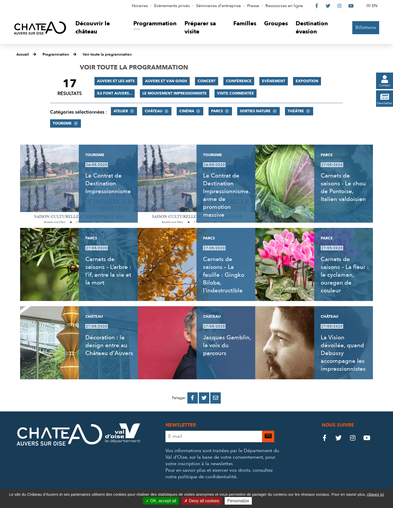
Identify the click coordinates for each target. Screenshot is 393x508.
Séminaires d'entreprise (218, 6)
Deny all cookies (201, 501)
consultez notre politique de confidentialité (219, 473)
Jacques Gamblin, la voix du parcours (227, 345)
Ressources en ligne (284, 6)
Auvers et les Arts (116, 81)
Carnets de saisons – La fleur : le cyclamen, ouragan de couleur (345, 274)
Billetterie (365, 27)
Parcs (217, 111)
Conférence (239, 81)
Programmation (56, 54)
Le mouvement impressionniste (174, 93)
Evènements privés (172, 6)
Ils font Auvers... (114, 93)
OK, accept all (161, 501)
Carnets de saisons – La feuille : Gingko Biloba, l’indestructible (223, 274)
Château (153, 111)
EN (375, 6)
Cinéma (186, 111)
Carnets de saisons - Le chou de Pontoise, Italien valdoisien (343, 187)
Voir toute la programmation (107, 54)
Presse (253, 6)
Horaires (140, 6)
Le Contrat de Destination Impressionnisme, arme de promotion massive (226, 195)
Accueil (22, 54)
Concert (207, 81)
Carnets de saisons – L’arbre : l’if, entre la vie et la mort (108, 271)
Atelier (121, 111)
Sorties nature (255, 111)
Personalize (238, 501)
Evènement (273, 81)
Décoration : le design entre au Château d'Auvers (109, 345)
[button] (100, 28)
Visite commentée (235, 93)
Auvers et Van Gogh (166, 81)
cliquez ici (375, 494)
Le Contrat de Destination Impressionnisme (108, 183)
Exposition (307, 81)
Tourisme (62, 123)
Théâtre (296, 111)
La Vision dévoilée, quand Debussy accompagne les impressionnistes (343, 353)
